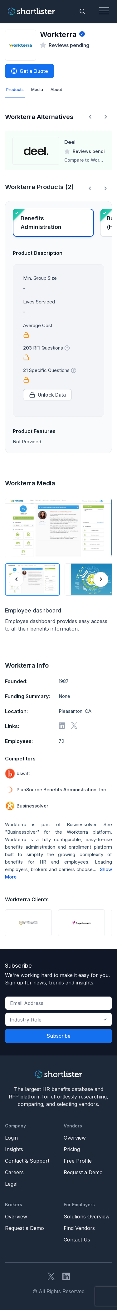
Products (15, 89)
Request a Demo (83, 1172)
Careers (14, 1172)
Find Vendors (79, 1228)
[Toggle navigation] (104, 11)
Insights (14, 1149)
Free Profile (78, 1161)
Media (37, 89)
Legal (11, 1184)
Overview (75, 1138)
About (56, 89)
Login (11, 1138)
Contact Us (77, 1239)
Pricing (72, 1149)
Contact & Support (27, 1161)
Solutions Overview (87, 1216)
